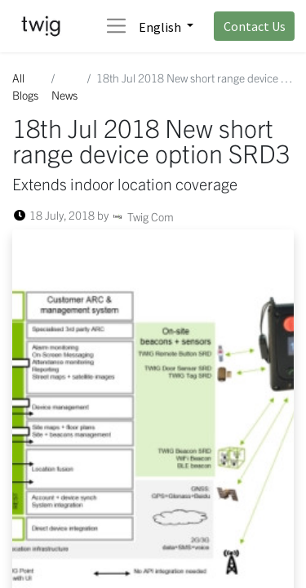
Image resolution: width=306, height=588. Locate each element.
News (64, 94)
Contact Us (255, 26)
